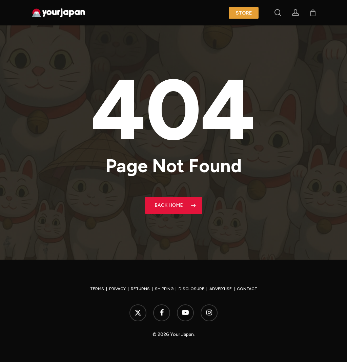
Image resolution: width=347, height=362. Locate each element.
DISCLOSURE (191, 288)
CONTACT (247, 288)
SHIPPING (164, 288)
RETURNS (140, 288)
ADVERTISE (220, 288)
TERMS (97, 288)
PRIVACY (117, 288)
